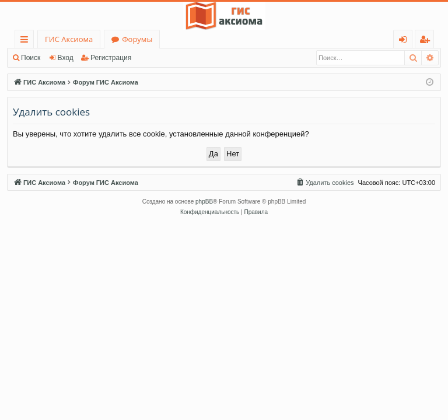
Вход (66, 58)
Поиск (30, 58)
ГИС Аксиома (69, 39)
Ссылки (26, 41)
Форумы (137, 39)
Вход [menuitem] (405, 41)
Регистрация (110, 58)
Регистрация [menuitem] (427, 41)
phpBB (204, 201)
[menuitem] (324, 182)
